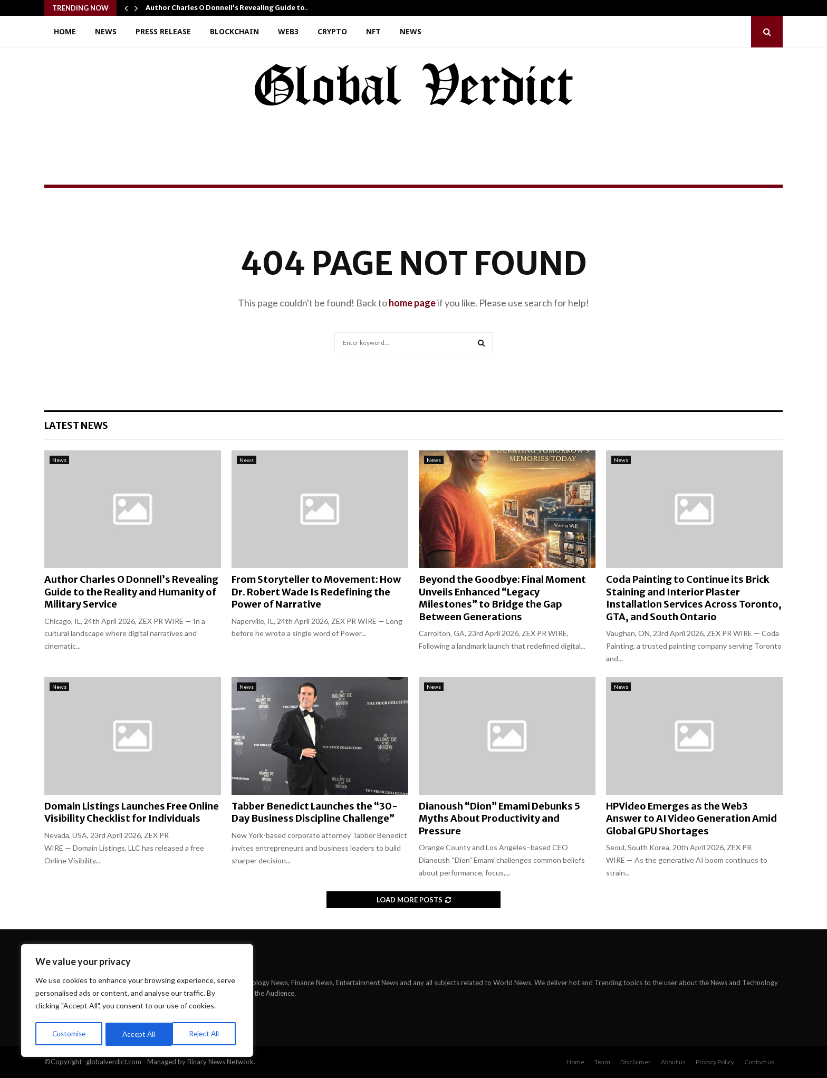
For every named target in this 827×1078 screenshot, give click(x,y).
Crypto (332, 31)
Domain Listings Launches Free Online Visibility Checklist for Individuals (131, 812)
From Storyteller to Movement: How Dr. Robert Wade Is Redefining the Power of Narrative (316, 591)
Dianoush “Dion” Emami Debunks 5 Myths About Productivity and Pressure (499, 818)
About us (673, 1062)
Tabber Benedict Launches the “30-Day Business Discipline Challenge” (315, 812)
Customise (69, 1033)
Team (602, 1062)
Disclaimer (635, 1062)
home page (412, 303)
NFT (373, 31)
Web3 (288, 31)
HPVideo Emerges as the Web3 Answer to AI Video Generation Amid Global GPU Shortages (691, 818)
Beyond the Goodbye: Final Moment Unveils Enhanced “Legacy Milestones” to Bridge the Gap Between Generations (502, 597)
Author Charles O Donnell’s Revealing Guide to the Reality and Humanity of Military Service (131, 591)
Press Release (163, 31)
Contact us (759, 1062)
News (106, 31)
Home (65, 31)
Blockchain (234, 31)
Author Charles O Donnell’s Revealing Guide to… (228, 7)
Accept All (206, 1033)
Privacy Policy (715, 1062)
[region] (137, 1001)
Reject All (138, 1033)
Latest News (76, 425)
